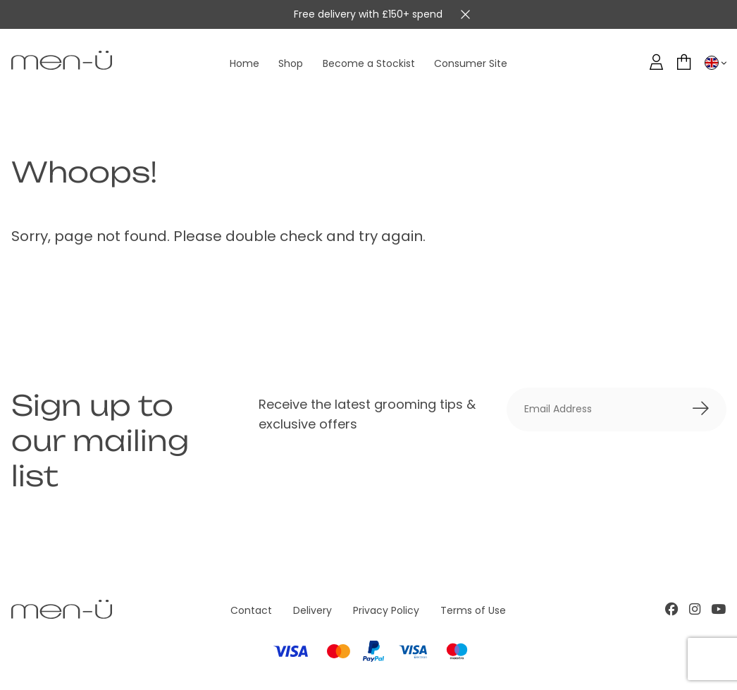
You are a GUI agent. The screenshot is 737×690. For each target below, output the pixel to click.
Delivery (312, 610)
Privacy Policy (386, 610)
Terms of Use (473, 610)
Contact (251, 610)
